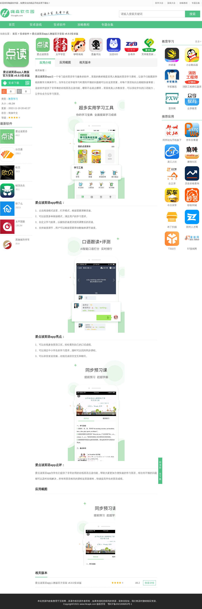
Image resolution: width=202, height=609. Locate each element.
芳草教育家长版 (149, 47)
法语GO (114, 47)
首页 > (16, 33)
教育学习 (13, 98)
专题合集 (196, 3)
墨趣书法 (96, 47)
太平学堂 (60, 47)
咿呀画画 (78, 47)
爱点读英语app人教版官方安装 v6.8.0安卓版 (55, 33)
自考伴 (131, 47)
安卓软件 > (26, 33)
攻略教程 (183, 3)
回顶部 (160, 465)
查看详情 (149, 583)
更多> (198, 41)
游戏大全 (171, 3)
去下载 (160, 476)
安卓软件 (60, 24)
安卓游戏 (36, 24)
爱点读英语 (43, 47)
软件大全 (159, 3)
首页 (12, 24)
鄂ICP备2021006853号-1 (120, 604)
